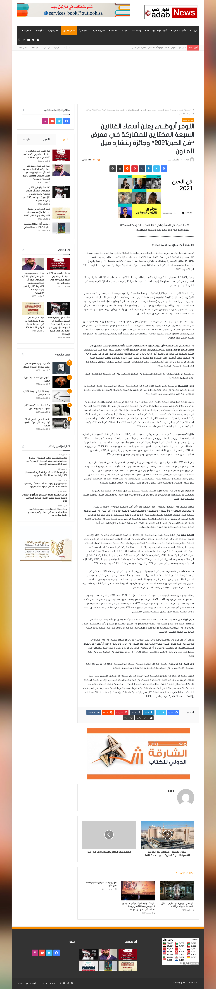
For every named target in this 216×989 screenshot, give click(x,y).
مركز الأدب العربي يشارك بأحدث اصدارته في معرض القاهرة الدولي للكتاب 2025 (37, 212)
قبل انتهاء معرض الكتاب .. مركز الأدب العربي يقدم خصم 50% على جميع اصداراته (36, 154)
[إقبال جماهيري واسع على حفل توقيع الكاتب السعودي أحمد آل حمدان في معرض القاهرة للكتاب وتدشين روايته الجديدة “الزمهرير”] (61, 170)
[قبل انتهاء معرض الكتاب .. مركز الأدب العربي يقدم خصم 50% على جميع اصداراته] (61, 155)
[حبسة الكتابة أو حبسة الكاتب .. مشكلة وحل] (61, 396)
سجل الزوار (54, 30)
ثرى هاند (176, 982)
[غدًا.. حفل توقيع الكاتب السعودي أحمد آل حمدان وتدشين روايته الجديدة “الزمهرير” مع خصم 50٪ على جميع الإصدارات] (61, 192)
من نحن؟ (46, 48)
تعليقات (27, 139)
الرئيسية (193, 30)
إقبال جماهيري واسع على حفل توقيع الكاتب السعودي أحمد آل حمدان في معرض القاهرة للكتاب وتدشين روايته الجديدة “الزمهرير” (36, 172)
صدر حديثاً (83, 30)
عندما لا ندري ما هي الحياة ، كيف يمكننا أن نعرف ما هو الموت (37, 422)
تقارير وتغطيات (98, 30)
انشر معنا (39, 30)
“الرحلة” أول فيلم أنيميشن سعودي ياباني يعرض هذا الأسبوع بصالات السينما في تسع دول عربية (138, 906)
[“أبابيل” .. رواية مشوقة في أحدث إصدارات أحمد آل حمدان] (61, 368)
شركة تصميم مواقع (190, 982)
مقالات (114, 30)
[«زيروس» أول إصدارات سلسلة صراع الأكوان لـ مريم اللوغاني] (61, 228)
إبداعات (137, 30)
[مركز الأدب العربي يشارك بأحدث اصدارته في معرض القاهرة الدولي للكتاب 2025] (61, 213)
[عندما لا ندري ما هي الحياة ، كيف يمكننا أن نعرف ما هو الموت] (61, 423)
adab (186, 160)
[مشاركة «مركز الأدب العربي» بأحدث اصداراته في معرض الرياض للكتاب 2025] (88, 966)
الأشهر (46, 139)
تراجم (125, 30)
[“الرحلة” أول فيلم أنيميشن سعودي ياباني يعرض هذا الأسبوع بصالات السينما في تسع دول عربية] (138, 890)
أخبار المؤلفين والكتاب (157, 30)
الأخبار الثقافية (179, 30)
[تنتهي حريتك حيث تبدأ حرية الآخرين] (61, 382)
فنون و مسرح (69, 30)
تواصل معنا (23, 48)
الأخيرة (65, 139)
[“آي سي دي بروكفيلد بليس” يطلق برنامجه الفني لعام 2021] (177, 890)
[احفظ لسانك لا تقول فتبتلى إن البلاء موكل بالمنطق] (61, 410)
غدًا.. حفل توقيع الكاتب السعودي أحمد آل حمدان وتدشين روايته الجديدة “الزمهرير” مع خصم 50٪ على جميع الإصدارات (36, 194)
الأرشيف (27, 30)
